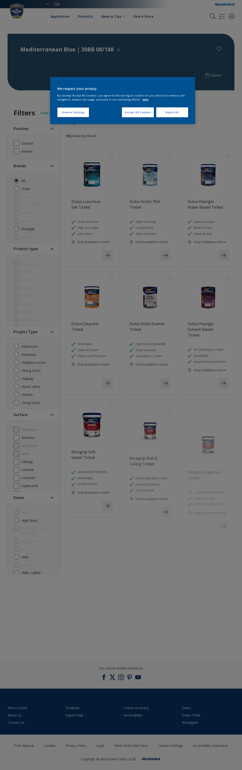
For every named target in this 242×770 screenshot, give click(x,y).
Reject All (172, 112)
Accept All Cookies (138, 112)
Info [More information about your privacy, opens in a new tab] (145, 99)
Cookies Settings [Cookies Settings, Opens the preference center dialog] (73, 112)
